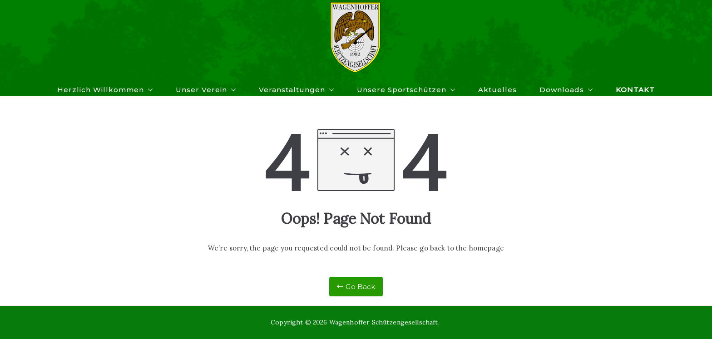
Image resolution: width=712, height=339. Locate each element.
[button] (148, 90)
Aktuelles (497, 89)
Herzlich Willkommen (105, 90)
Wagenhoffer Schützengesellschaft (383, 322)
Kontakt (635, 89)
